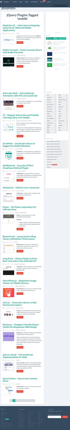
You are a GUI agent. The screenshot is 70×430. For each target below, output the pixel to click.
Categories (7, 1)
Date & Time (51, 109)
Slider (19, 55)
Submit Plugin (34, 1)
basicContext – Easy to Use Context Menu (20, 379)
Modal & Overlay (63, 99)
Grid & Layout (51, 123)
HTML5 (18, 120)
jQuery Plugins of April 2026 (57, 146)
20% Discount (54, 164)
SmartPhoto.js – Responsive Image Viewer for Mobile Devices (19, 281)
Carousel (23, 55)
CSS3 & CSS (51, 106)
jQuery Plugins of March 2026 (57, 149)
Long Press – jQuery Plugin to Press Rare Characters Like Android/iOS (20, 259)
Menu (18, 384)
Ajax (51, 95)
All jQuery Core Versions (6, 426)
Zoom (63, 130)
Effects (51, 113)
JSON (51, 127)
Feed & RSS (51, 116)
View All (61, 69)
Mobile (18, 98)
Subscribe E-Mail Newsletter (7, 425)
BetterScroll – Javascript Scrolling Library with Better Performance (19, 237)
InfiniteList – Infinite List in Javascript (21, 187)
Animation (23, 98)
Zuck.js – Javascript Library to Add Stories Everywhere (19, 303)
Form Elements (23, 212)
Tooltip (63, 123)
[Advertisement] (22, 81)
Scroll (16, 149)
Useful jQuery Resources (57, 156)
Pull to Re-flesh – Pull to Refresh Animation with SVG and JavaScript (20, 94)
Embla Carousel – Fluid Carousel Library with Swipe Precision (22, 51)
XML (63, 127)
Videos (21, 1)
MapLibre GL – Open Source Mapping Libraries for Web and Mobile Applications (21, 27)
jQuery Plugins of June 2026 (57, 141)
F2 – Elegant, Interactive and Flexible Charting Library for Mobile (21, 116)
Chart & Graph (24, 120)
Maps (18, 33)
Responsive (22, 286)
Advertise (43, 1)
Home (2, 411)
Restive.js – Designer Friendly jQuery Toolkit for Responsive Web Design (21, 325)
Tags (56, 38)
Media (51, 132)
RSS (2, 422)
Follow (49, 1)
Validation (63, 125)
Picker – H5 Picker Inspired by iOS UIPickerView (19, 208)
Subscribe (65, 416)
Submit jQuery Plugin (57, 159)
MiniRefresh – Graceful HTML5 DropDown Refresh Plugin (18, 166)
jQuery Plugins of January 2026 (57, 154)
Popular (27, 1)
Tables (63, 116)
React (63, 104)
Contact (57, 167)
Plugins (49, 38)
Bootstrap (51, 99)
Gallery (17, 286)
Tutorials (15, 1)
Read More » (19, 42)
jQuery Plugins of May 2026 (57, 144)
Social (17, 308)
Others (63, 102)
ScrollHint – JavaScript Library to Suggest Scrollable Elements (19, 144)
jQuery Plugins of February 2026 (57, 151)
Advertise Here (57, 32)
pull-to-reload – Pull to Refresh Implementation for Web (18, 355)
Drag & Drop (51, 111)
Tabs (63, 118)
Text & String (21, 264)
